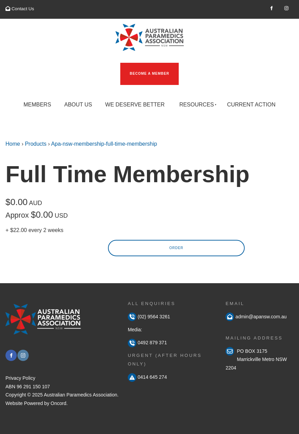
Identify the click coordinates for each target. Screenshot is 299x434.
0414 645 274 (147, 377)
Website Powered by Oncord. (36, 403)
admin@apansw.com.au (260, 316)
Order (176, 248)
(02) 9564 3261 (149, 316)
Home (12, 144)
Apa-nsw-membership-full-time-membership (104, 144)
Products (35, 144)
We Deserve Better (135, 104)
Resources (196, 104)
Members (37, 104)
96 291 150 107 (33, 386)
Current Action (251, 104)
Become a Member (139, 67)
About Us (78, 104)
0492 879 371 (147, 342)
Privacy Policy (20, 378)
